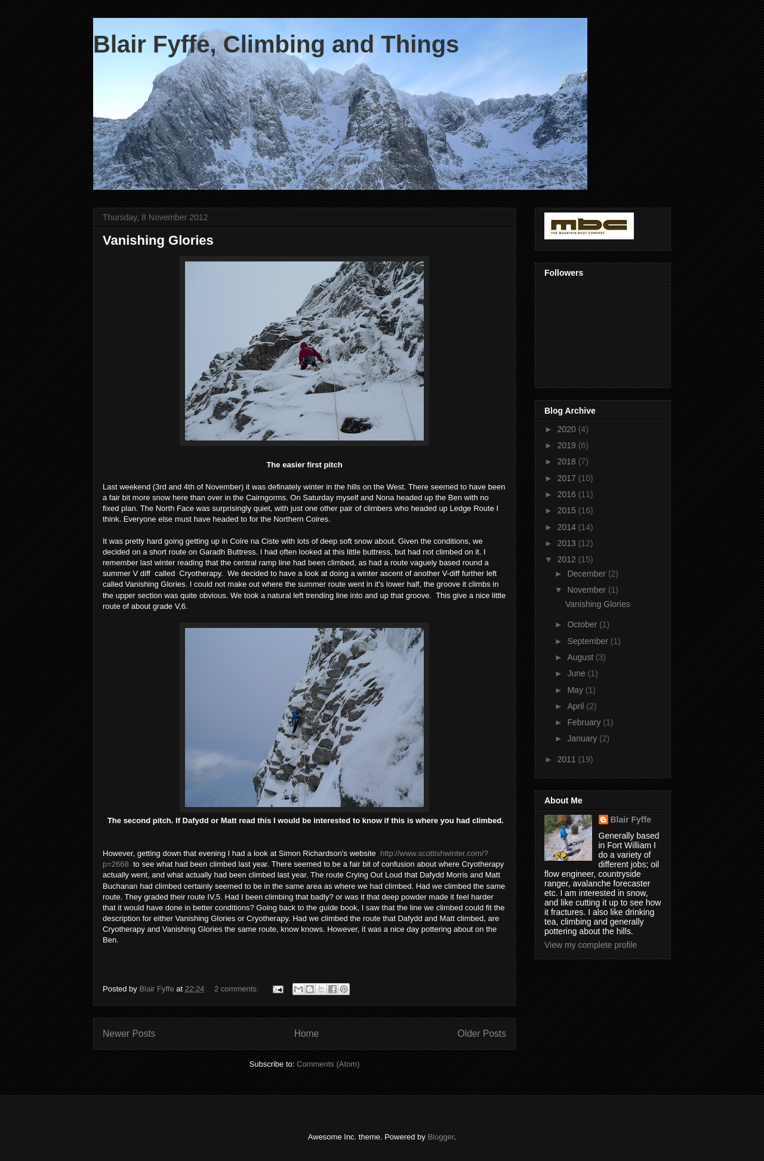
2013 (567, 543)
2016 (567, 494)
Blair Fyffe (631, 819)
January (583, 738)
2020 (567, 429)
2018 (567, 461)
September (588, 641)
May (576, 690)
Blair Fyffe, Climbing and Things (276, 44)
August (581, 657)
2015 (567, 510)
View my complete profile (590, 945)
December (587, 573)
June (577, 673)
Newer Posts (129, 1033)
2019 (567, 445)
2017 (567, 478)
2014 (567, 527)
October (583, 624)
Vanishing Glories (158, 240)
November (587, 590)
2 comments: (237, 988)
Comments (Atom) (328, 1064)
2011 (567, 759)
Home (306, 1033)
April (576, 706)
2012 (567, 559)
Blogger (440, 1136)
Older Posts (482, 1033)
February (585, 722)
